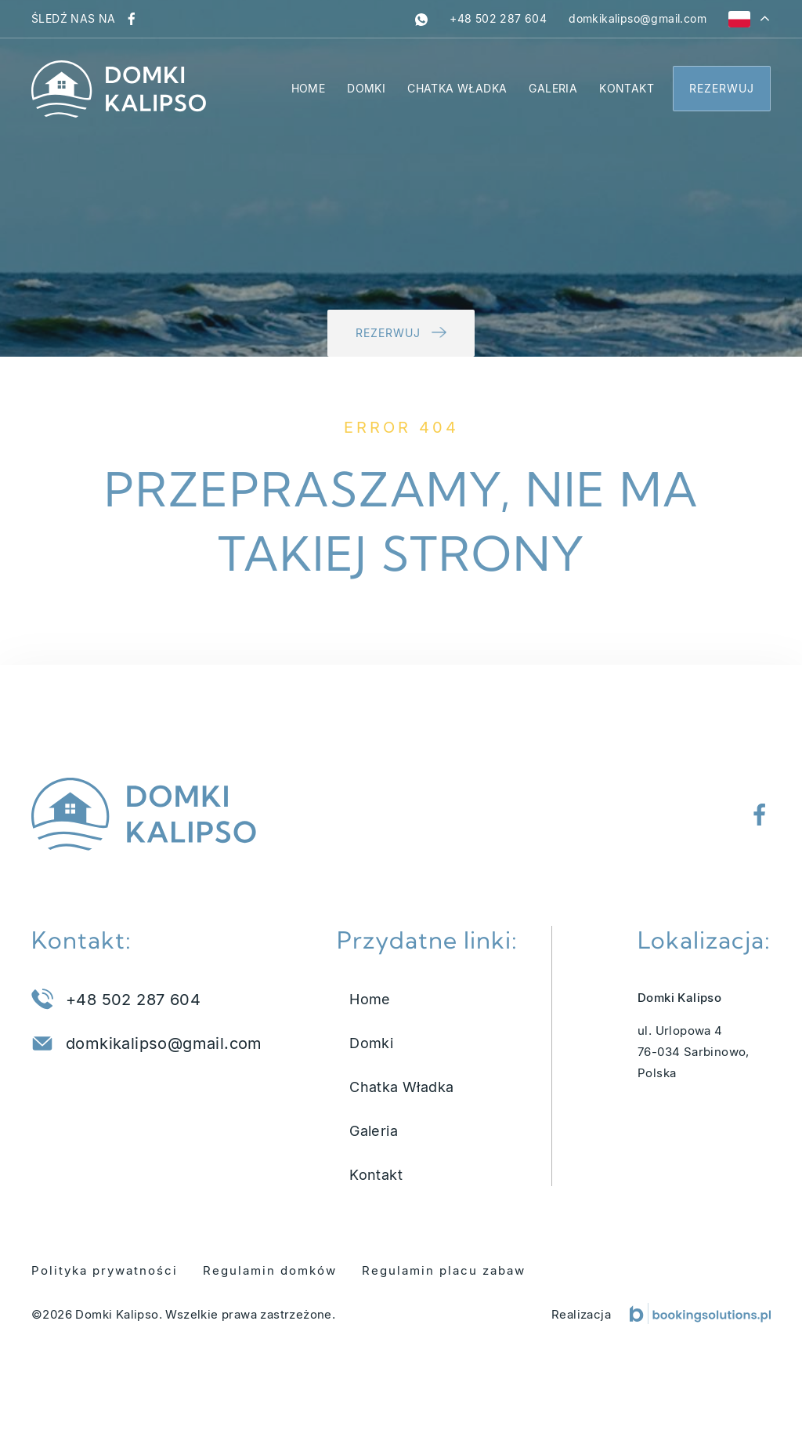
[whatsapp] (421, 19)
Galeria (553, 88)
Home (308, 88)
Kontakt (626, 88)
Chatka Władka (457, 88)
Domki (366, 88)
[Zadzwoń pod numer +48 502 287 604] (498, 19)
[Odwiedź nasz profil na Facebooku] (131, 19)
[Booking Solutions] (700, 1313)
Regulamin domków (270, 1270)
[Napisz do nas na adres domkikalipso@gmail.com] (637, 19)
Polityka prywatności (104, 1270)
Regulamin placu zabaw (444, 1270)
